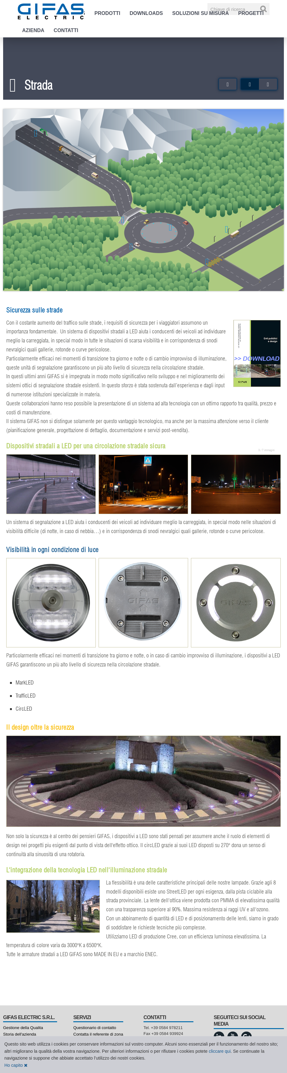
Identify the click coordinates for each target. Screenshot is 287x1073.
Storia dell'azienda (19, 1034)
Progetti (251, 13)
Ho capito (15, 1065)
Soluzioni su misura (200, 13)
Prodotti (107, 13)
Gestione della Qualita (23, 1027)
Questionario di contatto (94, 1027)
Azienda (33, 30)
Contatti (66, 30)
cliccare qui (220, 1051)
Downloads (146, 13)
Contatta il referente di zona (98, 1034)
